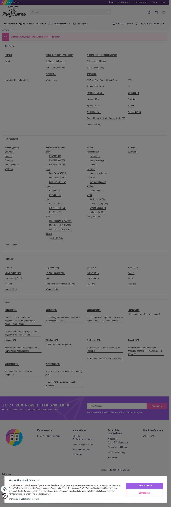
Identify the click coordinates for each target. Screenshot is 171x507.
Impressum (13, 499)
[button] (5, 496)
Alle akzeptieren (144, 485)
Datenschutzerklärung (30, 499)
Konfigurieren (144, 493)
